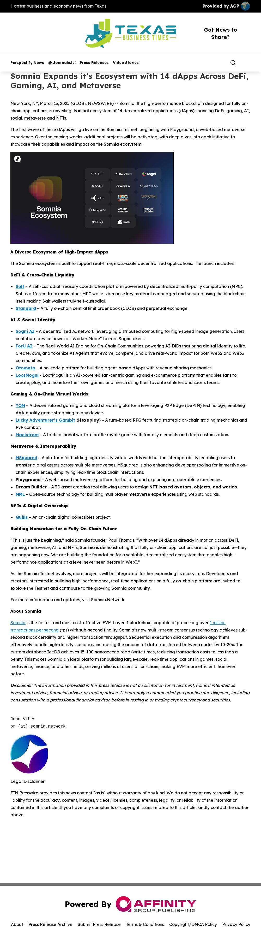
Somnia (18, 622)
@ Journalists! (62, 63)
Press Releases (94, 63)
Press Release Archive (50, 924)
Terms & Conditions (145, 924)
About (17, 924)
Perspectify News (27, 63)
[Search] (233, 63)
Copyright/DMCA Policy (193, 924)
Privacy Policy (236, 924)
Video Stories (126, 63)
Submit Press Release (99, 924)
